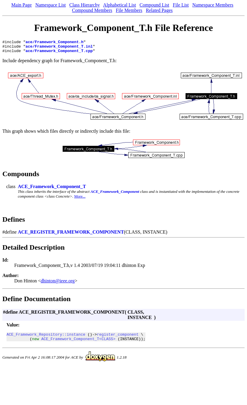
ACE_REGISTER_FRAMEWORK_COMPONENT (71, 234)
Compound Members (92, 10)
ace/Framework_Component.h (54, 42)
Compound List (154, 4)
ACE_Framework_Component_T (52, 189)
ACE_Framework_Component (115, 194)
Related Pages (159, 10)
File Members (129, 10)
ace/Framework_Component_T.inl (59, 48)
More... (80, 199)
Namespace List (50, 4)
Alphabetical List (119, 4)
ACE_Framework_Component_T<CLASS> (78, 343)
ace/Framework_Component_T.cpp (59, 53)
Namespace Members (212, 4)
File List (181, 4)
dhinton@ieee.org (58, 283)
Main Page (21, 4)
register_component (117, 337)
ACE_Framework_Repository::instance (46, 337)
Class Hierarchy (84, 4)
